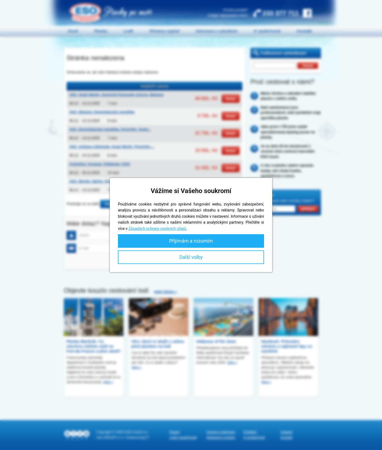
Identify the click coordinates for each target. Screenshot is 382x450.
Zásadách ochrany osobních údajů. (158, 228)
